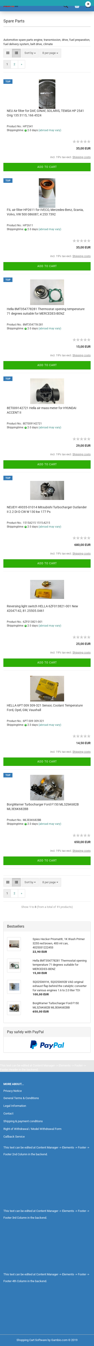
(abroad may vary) (50, 130)
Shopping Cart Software (32, 1340)
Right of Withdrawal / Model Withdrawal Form (32, 1129)
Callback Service (14, 1136)
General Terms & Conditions (21, 1098)
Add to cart (47, 167)
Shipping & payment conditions (23, 1121)
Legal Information (14, 1105)
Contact (8, 1113)
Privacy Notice (12, 1091)
